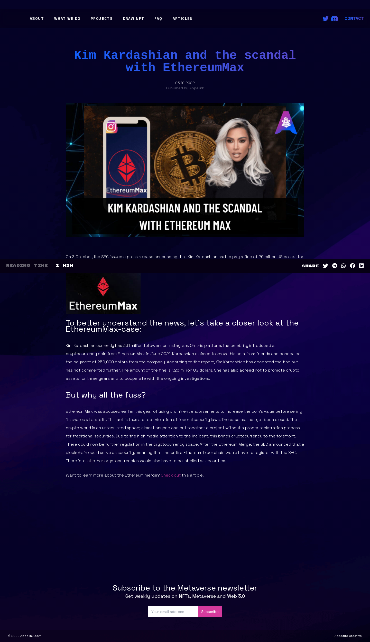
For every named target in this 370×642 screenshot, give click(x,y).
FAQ (158, 18)
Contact (354, 18)
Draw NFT (133, 18)
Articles (182, 18)
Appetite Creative (348, 636)
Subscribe (210, 611)
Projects (102, 18)
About (37, 18)
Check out (171, 475)
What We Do (67, 18)
